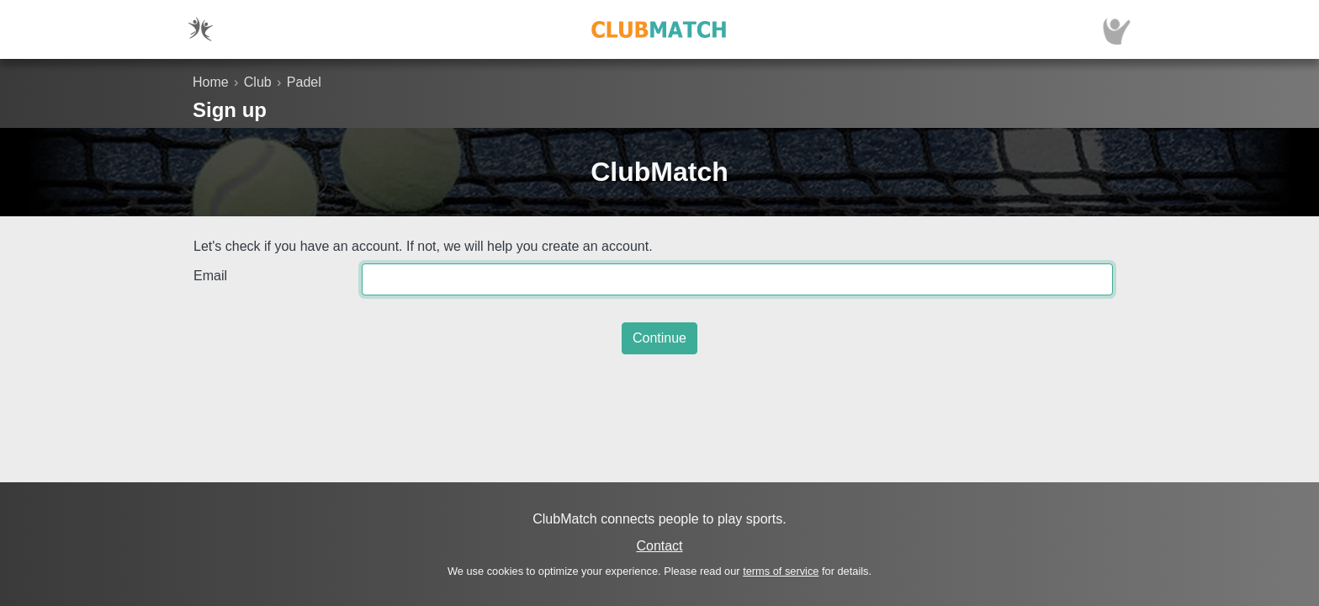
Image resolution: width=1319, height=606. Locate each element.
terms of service (780, 571)
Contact (659, 546)
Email (210, 275)
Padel (304, 82)
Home (211, 82)
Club (258, 82)
